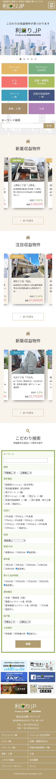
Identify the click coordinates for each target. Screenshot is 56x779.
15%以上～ (10, 527)
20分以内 (43, 581)
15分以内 (31, 581)
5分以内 (8, 581)
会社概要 (34, 759)
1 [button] (21, 59)
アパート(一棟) (8, 747)
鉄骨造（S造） (19, 597)
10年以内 (30, 564)
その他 (44, 605)
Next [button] (51, 184)
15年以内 (42, 564)
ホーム (33, 766)
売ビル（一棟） (36, 496)
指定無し (32, 552)
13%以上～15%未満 (36, 523)
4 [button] (32, 59)
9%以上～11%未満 (33, 520)
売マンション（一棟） (15, 496)
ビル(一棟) (6, 741)
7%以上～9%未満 (13, 520)
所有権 (8, 633)
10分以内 (19, 581)
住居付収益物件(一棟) (40, 747)
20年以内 (9, 568)
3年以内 (8, 564)
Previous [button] (4, 184)
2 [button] (24, 59)
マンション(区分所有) (40, 734)
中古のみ (20, 552)
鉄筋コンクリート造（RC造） (18, 601)
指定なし (16, 503)
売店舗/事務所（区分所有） (17, 488)
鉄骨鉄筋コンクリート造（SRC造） (21, 605)
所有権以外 (19, 633)
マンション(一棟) (9, 734)
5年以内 (19, 564)
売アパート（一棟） (14, 492)
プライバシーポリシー (11, 766)
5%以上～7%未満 (23, 516)
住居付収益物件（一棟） (16, 499)
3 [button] (28, 59)
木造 (7, 597)
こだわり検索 (7, 759)
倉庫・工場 (6, 753)
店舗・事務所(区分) (39, 741)
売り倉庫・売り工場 (40, 499)
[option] (28, 32)
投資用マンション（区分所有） (19, 484)
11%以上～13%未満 (14, 523)
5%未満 (8, 516)
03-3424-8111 (31, 724)
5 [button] (35, 59)
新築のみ (9, 552)
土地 (7, 503)
